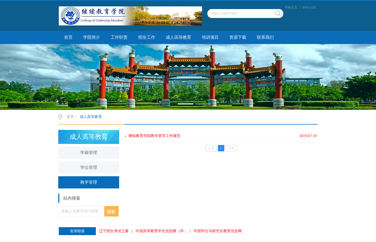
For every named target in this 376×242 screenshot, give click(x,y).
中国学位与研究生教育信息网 (218, 231)
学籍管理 (88, 152)
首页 (68, 37)
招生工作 (146, 37)
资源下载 (237, 37)
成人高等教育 (178, 37)
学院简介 (91, 37)
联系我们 (265, 37)
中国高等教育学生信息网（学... (161, 231)
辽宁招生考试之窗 (114, 231)
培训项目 (210, 37)
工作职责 (119, 37)
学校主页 (291, 7)
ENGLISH (309, 7)
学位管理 (88, 167)
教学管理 (88, 182)
